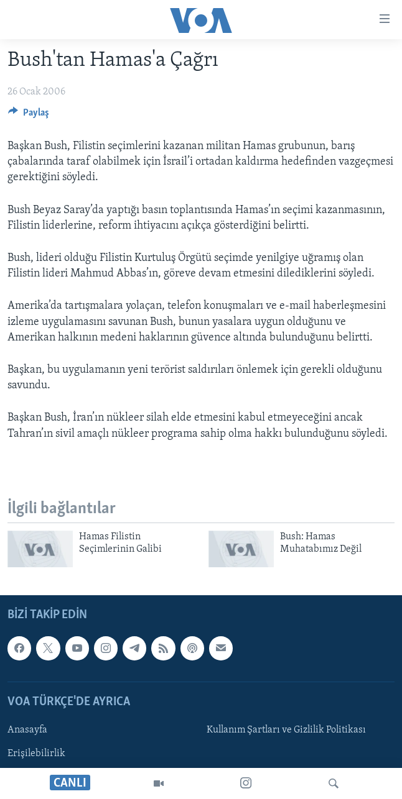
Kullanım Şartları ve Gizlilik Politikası (286, 730)
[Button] (28, 115)
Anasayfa (27, 730)
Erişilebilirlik (36, 754)
